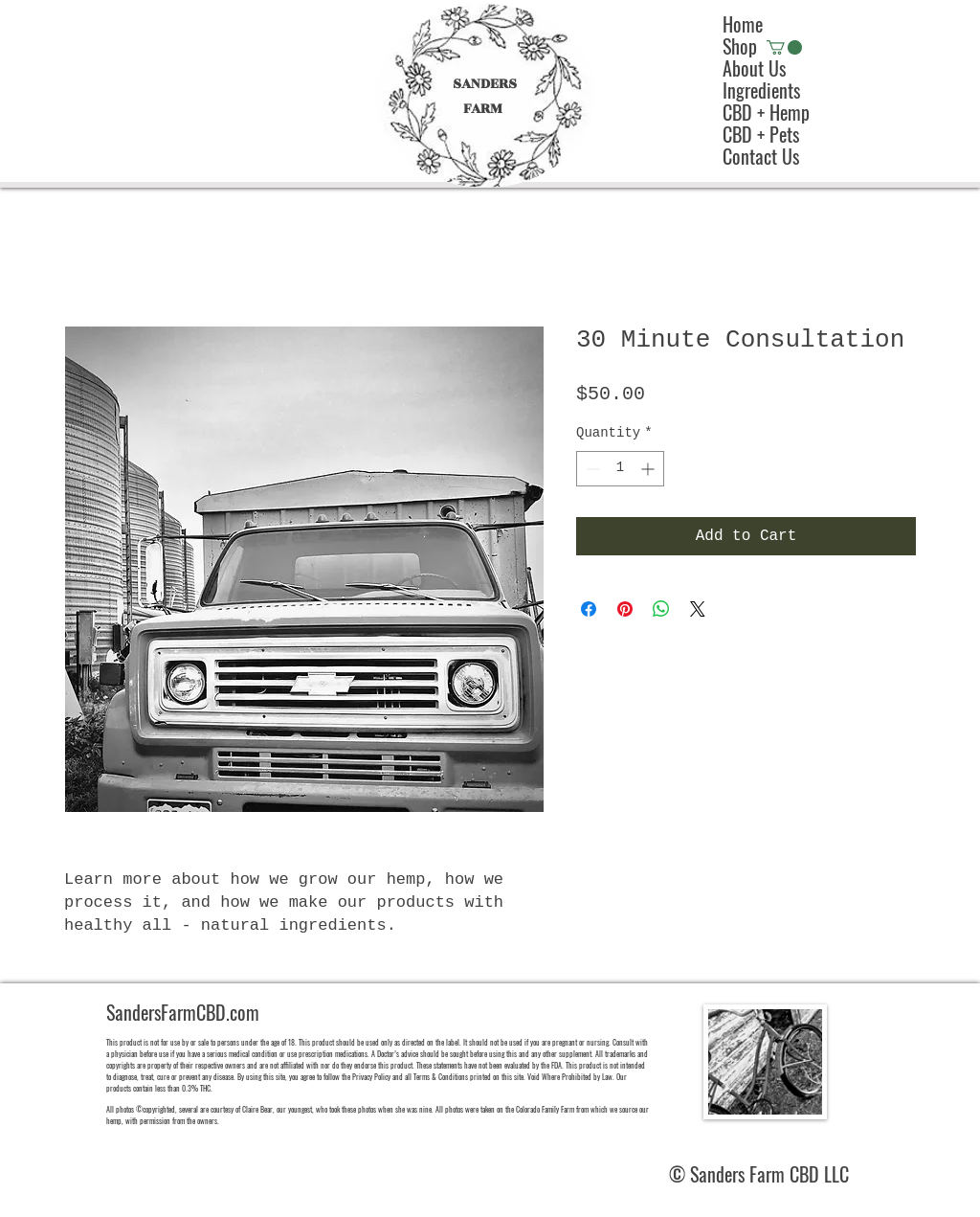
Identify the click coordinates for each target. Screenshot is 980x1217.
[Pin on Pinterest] (624, 608)
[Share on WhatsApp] (661, 608)
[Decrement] (591, 468)
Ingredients (761, 90)
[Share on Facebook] (588, 608)
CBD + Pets (761, 135)
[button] (784, 47)
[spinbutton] (620, 468)
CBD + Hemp (766, 112)
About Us (754, 68)
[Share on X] (697, 608)
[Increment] (649, 468)
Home (743, 24)
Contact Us (761, 157)
